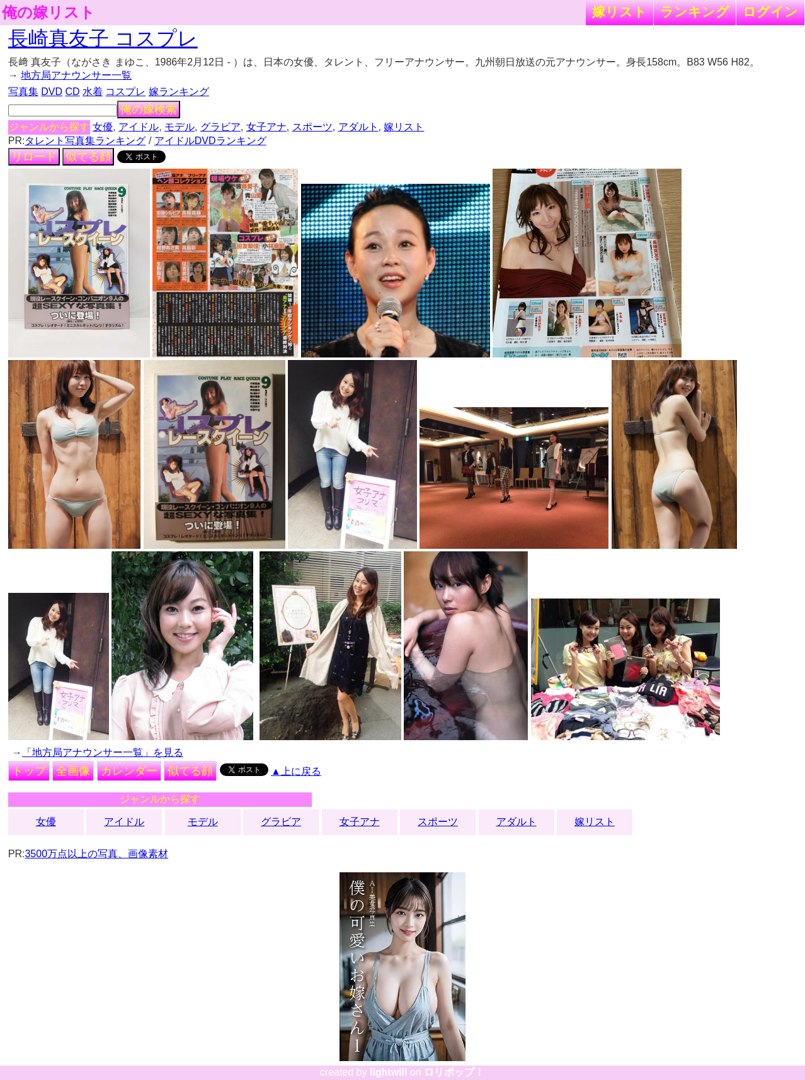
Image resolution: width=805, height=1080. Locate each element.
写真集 (23, 91)
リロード (34, 156)
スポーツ (312, 126)
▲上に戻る (296, 771)
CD (72, 91)
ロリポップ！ (454, 1072)
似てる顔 (88, 156)
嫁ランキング (179, 91)
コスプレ (125, 91)
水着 (93, 91)
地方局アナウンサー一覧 (76, 75)
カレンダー (129, 771)
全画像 (73, 771)
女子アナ (266, 126)
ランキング (694, 11)
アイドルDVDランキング (210, 140)
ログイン (770, 11)
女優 (103, 126)
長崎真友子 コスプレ (103, 38)
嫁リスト (619, 11)
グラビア (220, 126)
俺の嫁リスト (48, 12)
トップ (29, 771)
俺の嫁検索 (148, 109)
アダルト (358, 126)
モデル (179, 126)
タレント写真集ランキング (85, 140)
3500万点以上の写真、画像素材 (96, 853)
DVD (51, 91)
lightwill (389, 1072)
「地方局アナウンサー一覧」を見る (102, 752)
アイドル (138, 126)
